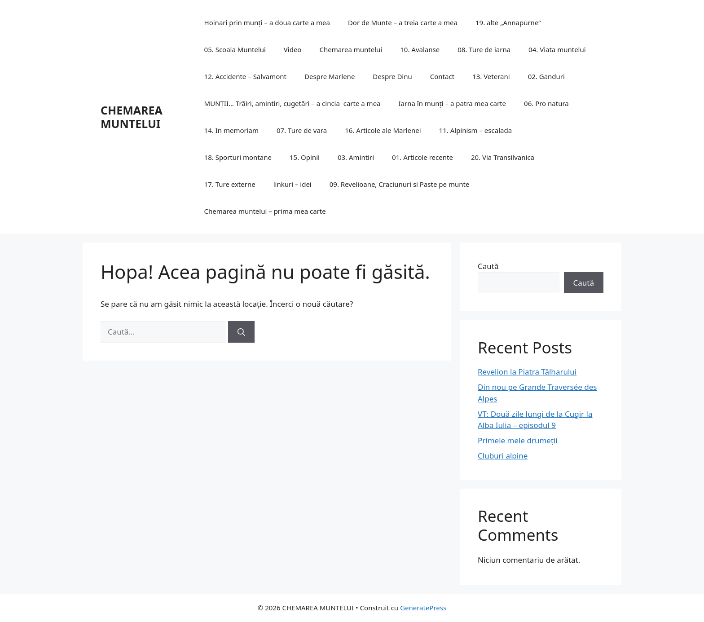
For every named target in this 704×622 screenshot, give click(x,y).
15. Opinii (305, 157)
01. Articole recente (422, 157)
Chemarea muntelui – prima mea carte (265, 211)
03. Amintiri (356, 157)
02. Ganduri (546, 76)
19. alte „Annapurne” (508, 22)
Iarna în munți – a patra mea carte (452, 103)
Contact (442, 76)
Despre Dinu (392, 76)
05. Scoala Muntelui (235, 49)
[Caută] (241, 332)
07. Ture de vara (302, 130)
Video (293, 49)
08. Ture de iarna (484, 49)
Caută (488, 266)
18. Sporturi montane (238, 157)
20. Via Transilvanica (502, 157)
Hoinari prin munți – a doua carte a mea (267, 22)
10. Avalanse (420, 49)
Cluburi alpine (503, 455)
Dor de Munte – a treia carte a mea (403, 22)
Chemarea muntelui (350, 49)
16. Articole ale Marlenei (383, 130)
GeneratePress (423, 607)
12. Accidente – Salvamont (245, 76)
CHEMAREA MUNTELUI (132, 116)
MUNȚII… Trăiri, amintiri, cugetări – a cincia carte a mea (292, 103)
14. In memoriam (231, 130)
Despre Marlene (329, 76)
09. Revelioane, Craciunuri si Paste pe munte (400, 184)
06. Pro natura (546, 103)
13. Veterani (491, 76)
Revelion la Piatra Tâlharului (527, 371)
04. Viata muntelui (557, 49)
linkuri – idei (292, 184)
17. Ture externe (229, 184)
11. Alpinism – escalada (475, 130)
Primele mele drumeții (518, 440)
